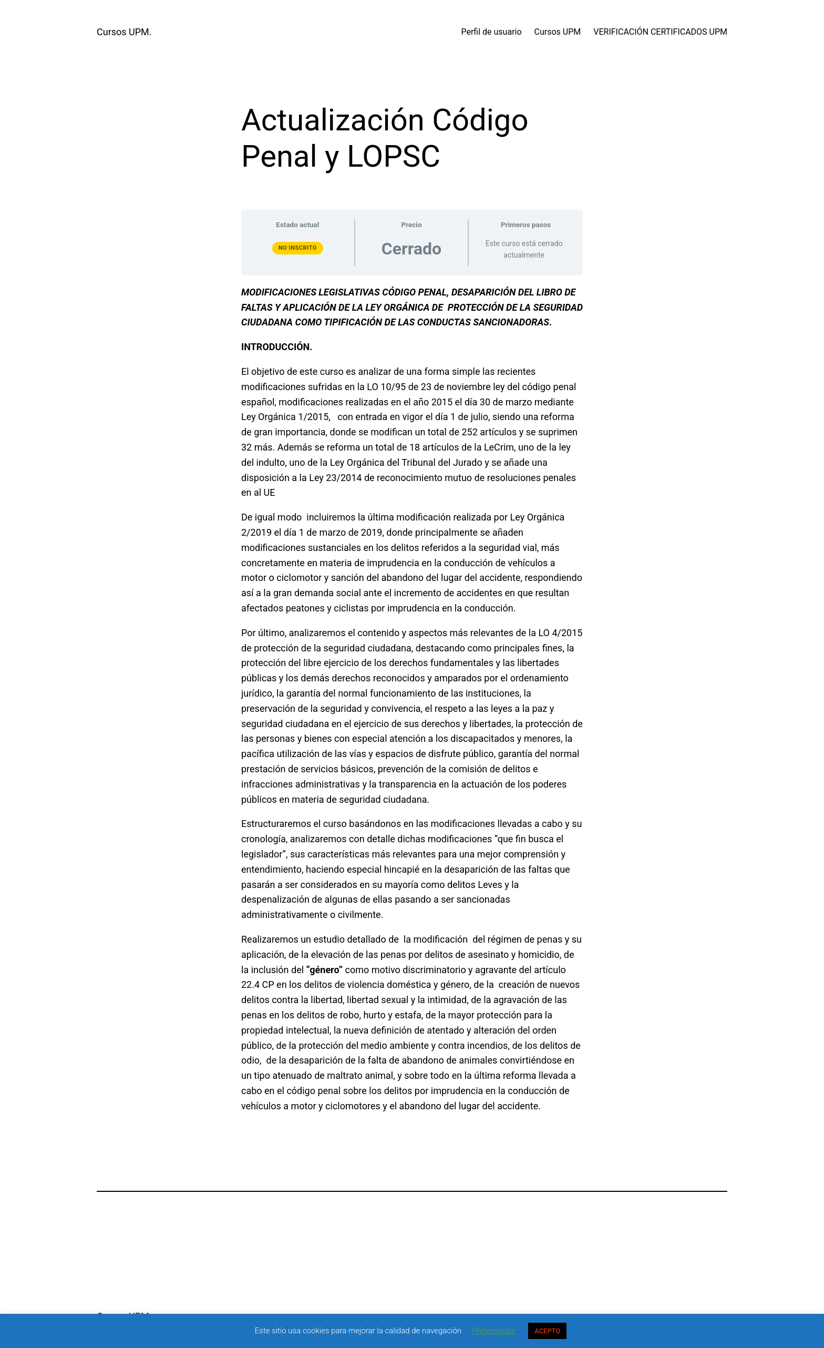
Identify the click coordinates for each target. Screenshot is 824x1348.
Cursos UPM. (124, 31)
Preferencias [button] (493, 1330)
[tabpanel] (412, 699)
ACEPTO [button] (547, 1331)
